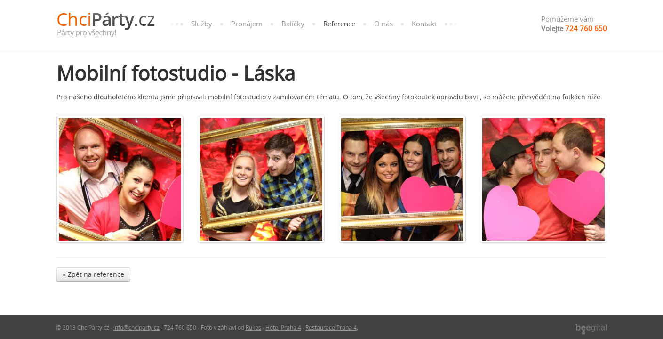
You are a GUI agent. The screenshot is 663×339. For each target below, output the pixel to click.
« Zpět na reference (93, 274)
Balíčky (292, 23)
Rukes (253, 327)
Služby (201, 23)
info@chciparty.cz (136, 327)
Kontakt (424, 23)
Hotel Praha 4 (283, 327)
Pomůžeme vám (574, 23)
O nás (383, 23)
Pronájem (247, 23)
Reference (339, 23)
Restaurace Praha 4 (331, 327)
